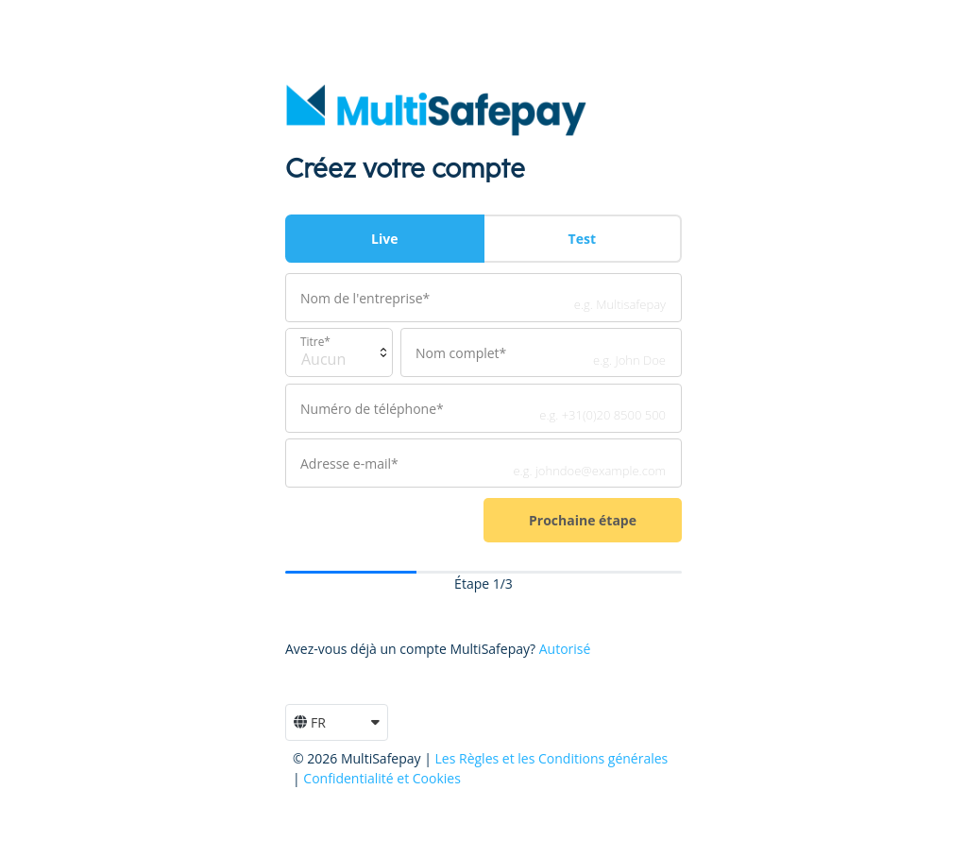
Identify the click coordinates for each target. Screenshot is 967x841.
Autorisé (565, 649)
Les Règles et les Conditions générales (552, 758)
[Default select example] (339, 352)
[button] (336, 722)
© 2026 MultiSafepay (358, 758)
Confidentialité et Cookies (382, 778)
